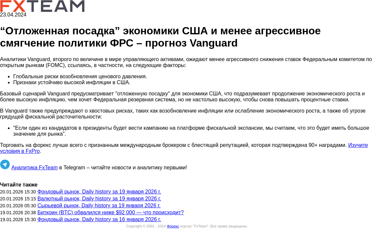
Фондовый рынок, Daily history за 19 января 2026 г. (99, 191)
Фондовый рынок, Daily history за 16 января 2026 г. (99, 219)
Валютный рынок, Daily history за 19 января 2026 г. (99, 198)
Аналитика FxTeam (34, 167)
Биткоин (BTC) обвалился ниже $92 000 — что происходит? (110, 212)
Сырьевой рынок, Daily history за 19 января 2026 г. (98, 205)
